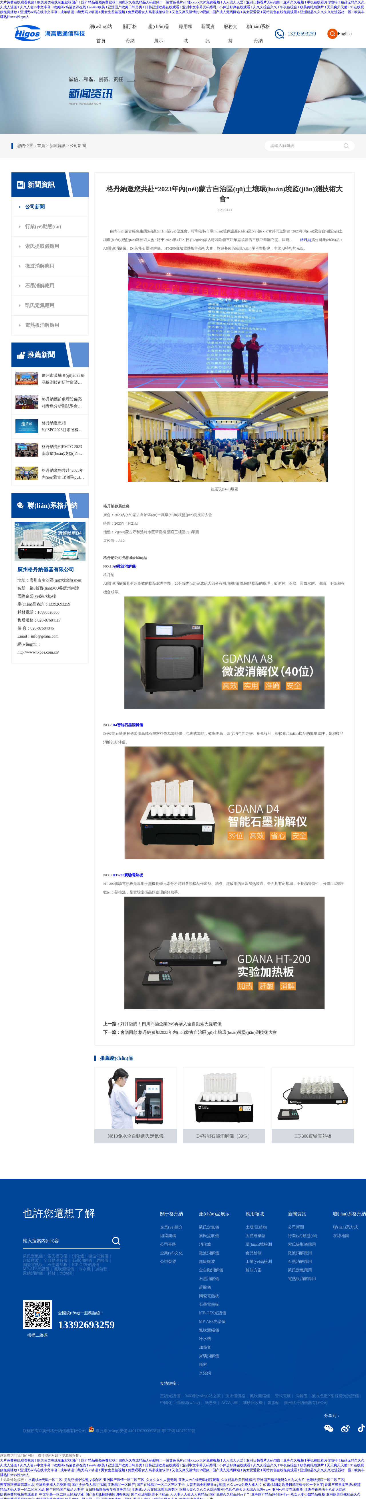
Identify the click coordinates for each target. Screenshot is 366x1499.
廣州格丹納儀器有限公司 (306, 1403)
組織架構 (168, 1236)
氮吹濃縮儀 (64, 1269)
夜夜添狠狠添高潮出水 (17, 1485)
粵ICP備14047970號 (178, 1431)
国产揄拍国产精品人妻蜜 (65, 1490)
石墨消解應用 (39, 285)
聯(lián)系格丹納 (258, 33)
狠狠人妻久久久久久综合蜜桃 (201, 1490)
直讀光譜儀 (170, 1396)
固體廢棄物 (256, 1236)
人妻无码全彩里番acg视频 (205, 1485)
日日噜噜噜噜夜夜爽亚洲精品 (107, 1490)
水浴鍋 (66, 1273)
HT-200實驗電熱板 (128, 875)
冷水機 (85, 1269)
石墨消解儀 (82, 1261)
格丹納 (305, 240)
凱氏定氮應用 (39, 305)
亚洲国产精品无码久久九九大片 (281, 1480)
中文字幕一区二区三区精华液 (61, 1494)
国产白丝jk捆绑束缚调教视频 (107, 1494)
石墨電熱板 (57, 1265)
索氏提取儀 (57, 1256)
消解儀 (301, 1396)
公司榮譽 (168, 1261)
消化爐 (78, 1256)
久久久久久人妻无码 (161, 1480)
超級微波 (31, 1261)
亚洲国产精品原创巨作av (270, 1494)
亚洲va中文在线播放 (287, 1490)
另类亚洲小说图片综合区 (83, 1480)
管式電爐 (283, 1396)
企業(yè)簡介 (171, 1227)
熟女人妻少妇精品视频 (308, 1494)
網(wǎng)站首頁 (100, 33)
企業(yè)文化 (171, 1253)
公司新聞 (35, 207)
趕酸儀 (102, 1261)
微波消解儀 (98, 1256)
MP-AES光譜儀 (36, 1269)
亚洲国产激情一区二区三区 (123, 1480)
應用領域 (185, 33)
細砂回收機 (253, 1403)
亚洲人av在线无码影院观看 (198, 1480)
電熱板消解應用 (42, 325)
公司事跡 (168, 1244)
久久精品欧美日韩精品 (238, 1480)
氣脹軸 (273, 1403)
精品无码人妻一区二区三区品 (22, 1490)
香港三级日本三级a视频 (342, 1485)
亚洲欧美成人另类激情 (53, 1485)
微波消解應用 (39, 266)
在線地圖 (341, 1236)
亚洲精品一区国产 (121, 1485)
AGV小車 (229, 1403)
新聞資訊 (208, 33)
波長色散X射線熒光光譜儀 (335, 1396)
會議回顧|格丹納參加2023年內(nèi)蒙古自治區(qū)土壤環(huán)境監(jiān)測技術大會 (198, 1032)
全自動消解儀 (55, 1261)
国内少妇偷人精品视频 (89, 1485)
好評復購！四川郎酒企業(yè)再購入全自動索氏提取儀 (171, 1024)
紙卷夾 (211, 1403)
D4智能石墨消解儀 (128, 725)
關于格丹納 (130, 33)
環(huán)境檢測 (259, 1244)
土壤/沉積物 (256, 1227)
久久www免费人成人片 (244, 1485)
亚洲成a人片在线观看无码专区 (155, 1490)
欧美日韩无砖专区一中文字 (302, 1485)
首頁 (41, 146)
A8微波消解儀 (124, 566)
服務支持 (230, 33)
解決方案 (254, 1270)
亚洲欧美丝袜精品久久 (343, 1494)
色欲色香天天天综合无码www (247, 1490)
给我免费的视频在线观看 (19, 1494)
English (345, 33)
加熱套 (101, 1269)
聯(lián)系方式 (345, 1227)
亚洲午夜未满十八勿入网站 (325, 1490)
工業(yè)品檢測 (259, 1261)
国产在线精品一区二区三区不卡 (161, 1485)
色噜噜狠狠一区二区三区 (325, 1480)
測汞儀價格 (235, 1396)
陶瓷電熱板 (33, 1265)
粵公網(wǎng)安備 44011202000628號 (127, 1431)
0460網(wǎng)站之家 (202, 1396)
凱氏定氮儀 (33, 1256)
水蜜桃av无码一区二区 (45, 1480)
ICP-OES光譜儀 (85, 1265)
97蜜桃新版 (272, 1485)
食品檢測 (254, 1253)
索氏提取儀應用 (42, 246)
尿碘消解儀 (33, 1273)
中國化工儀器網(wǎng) (180, 1403)
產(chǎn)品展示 (159, 33)
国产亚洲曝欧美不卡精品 (150, 1494)
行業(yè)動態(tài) (43, 226)
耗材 (51, 1273)
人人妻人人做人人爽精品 (189, 1494)
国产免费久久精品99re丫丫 (229, 1494)
